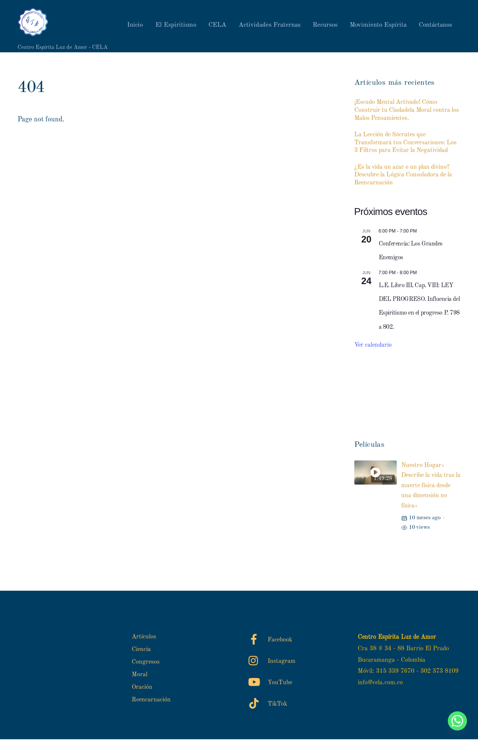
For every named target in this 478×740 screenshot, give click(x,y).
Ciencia (141, 650)
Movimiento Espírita (378, 25)
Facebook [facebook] (268, 640)
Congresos (146, 663)
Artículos (144, 638)
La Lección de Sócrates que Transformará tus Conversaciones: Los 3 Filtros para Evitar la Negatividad (405, 143)
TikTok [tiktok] (266, 704)
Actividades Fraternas (269, 25)
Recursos (325, 25)
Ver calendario (373, 346)
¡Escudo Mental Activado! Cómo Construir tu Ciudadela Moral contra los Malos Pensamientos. (406, 111)
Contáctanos (435, 25)
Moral (139, 675)
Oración (142, 688)
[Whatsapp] (457, 720)
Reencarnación (151, 701)
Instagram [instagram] (270, 662)
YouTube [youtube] (268, 683)
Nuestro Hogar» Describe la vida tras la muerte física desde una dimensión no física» (430, 486)
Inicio (135, 25)
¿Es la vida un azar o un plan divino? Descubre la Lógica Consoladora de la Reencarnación (403, 176)
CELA (217, 25)
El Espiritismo (175, 25)
